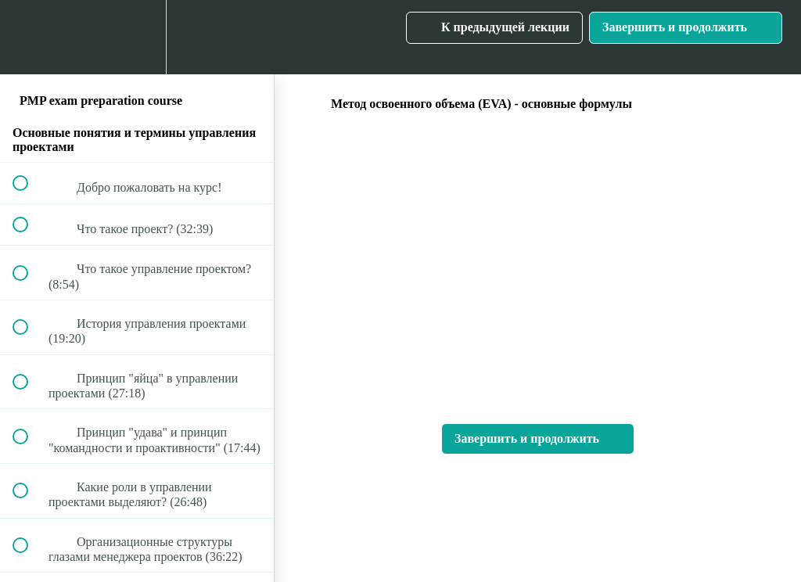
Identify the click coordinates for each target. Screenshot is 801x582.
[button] (29, 37)
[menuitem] (137, 37)
